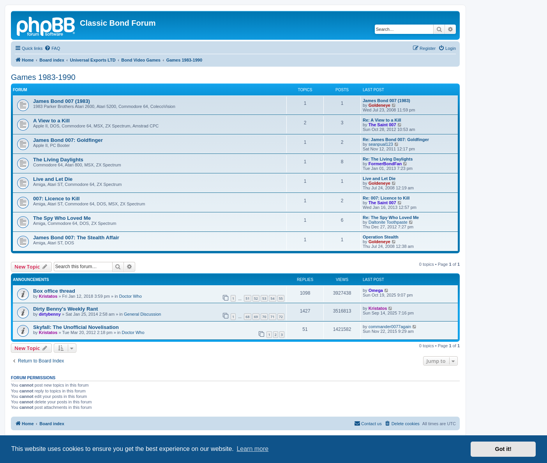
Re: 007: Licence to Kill (386, 198)
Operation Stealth (381, 237)
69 (256, 316)
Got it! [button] (503, 449)
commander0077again (390, 326)
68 (247, 316)
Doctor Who (130, 296)
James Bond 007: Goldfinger (68, 140)
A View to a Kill (51, 121)
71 (272, 316)
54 (272, 298)
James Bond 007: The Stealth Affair (76, 237)
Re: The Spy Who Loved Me (391, 217)
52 (256, 298)
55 (281, 298)
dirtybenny (50, 314)
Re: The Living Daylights (388, 159)
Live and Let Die (52, 179)
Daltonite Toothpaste (388, 222)
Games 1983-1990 (43, 77)
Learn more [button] (252, 448)
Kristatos (48, 296)
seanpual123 (381, 144)
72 (281, 316)
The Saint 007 (382, 124)
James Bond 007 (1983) (61, 101)
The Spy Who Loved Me (62, 218)
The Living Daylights (58, 160)
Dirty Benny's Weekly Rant (65, 309)
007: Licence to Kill (56, 198)
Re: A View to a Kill (382, 120)
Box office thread (54, 291)
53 (264, 298)
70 (264, 316)
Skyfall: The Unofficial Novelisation (76, 327)
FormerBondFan (385, 163)
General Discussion (142, 314)
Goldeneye (379, 105)
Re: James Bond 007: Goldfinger (396, 139)
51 (247, 298)
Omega (376, 290)
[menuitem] (52, 48)
